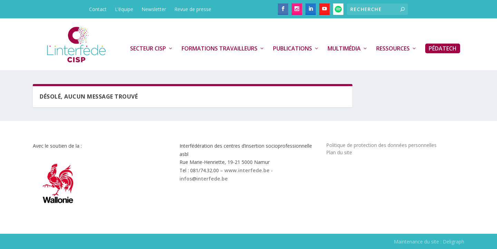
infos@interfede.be (203, 178)
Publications (292, 48)
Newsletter (154, 9)
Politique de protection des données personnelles (381, 145)
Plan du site (339, 152)
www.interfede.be (247, 170)
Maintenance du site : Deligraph (429, 241)
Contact (98, 9)
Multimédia (344, 48)
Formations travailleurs (219, 48)
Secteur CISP (148, 48)
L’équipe (124, 9)
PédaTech (443, 48)
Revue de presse (192, 9)
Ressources (393, 48)
